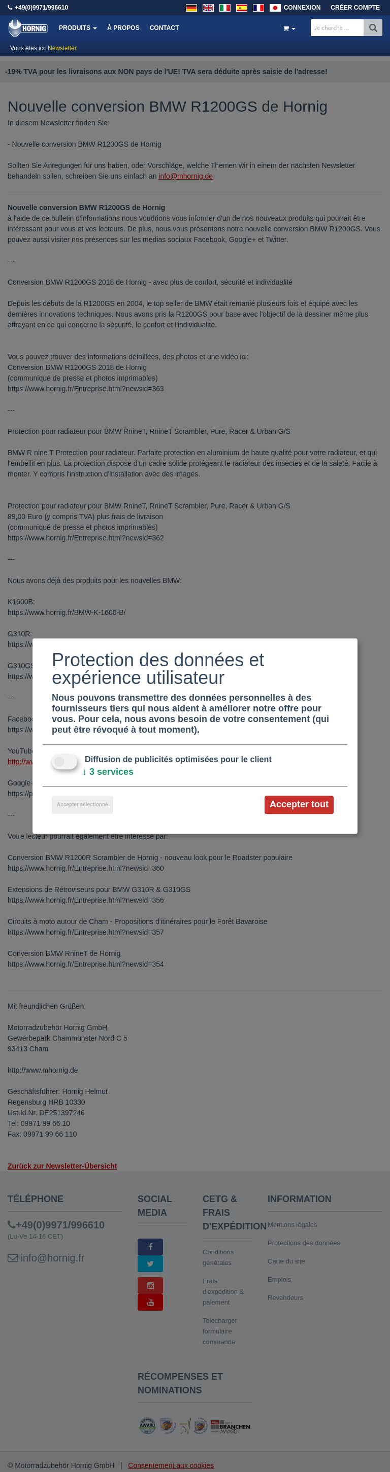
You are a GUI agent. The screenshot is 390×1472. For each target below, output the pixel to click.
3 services (108, 772)
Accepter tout (299, 805)
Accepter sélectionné (82, 805)
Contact (164, 27)
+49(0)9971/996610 (41, 7)
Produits (78, 27)
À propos (123, 27)
